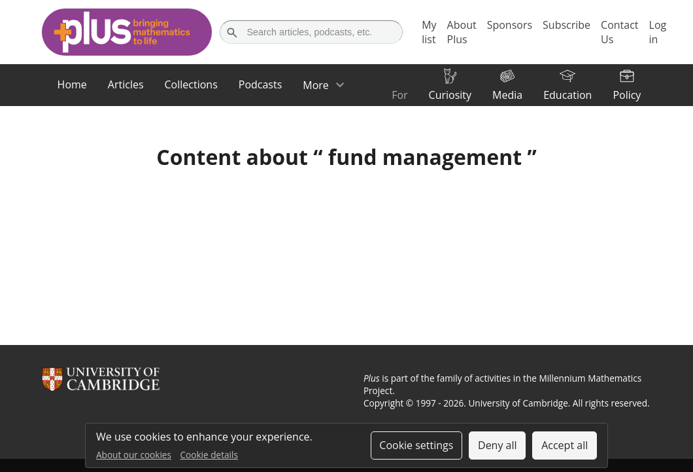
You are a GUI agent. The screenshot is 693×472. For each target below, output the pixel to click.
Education (567, 95)
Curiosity (450, 95)
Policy (627, 95)
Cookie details (209, 454)
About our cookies (133, 454)
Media (507, 95)
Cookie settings (416, 445)
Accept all (564, 445)
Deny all (497, 445)
